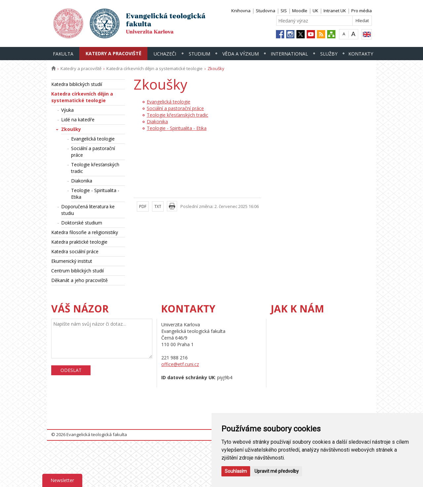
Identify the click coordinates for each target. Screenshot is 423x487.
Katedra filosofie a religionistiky (84, 232)
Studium (199, 54)
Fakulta (63, 54)
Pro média (361, 11)
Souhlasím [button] (236, 471)
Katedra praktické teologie (79, 242)
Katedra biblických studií (76, 84)
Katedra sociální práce (74, 251)
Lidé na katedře (78, 119)
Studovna (265, 11)
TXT (157, 206)
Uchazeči (165, 54)
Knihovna (240, 11)
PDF (142, 206)
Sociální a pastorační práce (93, 151)
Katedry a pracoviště (113, 53)
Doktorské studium (81, 223)
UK (315, 11)
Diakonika (81, 181)
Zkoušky (71, 129)
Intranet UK (335, 11)
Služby (328, 54)
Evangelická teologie (93, 139)
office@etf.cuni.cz (180, 364)
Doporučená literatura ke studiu (88, 209)
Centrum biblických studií (77, 270)
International (289, 54)
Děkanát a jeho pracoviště (79, 280)
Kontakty (360, 54)
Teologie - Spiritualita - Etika (95, 193)
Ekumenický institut (71, 261)
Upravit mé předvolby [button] (276, 471)
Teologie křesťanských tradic (95, 167)
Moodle (299, 11)
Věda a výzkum (240, 54)
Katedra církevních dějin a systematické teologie (154, 68)
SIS (284, 11)
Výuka (67, 110)
